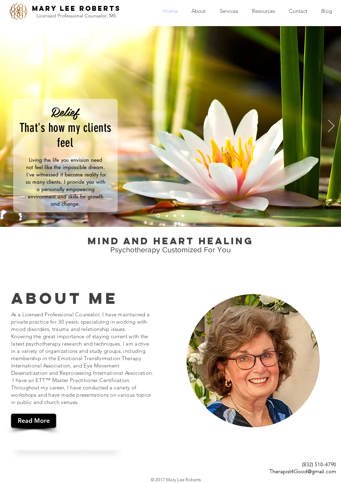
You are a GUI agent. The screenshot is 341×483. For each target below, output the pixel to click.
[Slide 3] (175, 216)
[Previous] (9, 126)
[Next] (331, 126)
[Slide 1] (158, 216)
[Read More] (33, 421)
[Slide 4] (183, 216)
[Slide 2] (167, 216)
